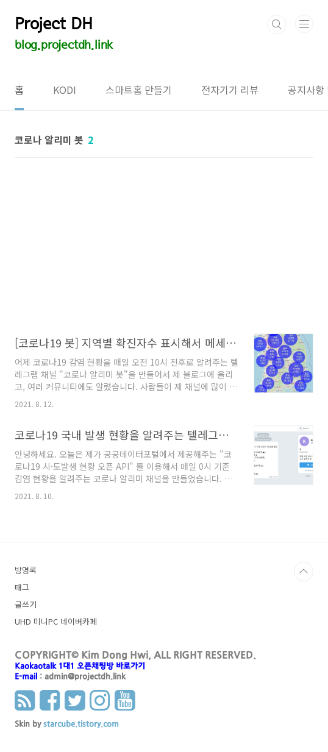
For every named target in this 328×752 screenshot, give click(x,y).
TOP (303, 571)
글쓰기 (26, 604)
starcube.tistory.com (81, 724)
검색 (277, 24)
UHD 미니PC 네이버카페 (56, 621)
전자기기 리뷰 (229, 89)
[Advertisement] (164, 251)
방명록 (26, 570)
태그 (22, 587)
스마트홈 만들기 (138, 89)
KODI (64, 89)
